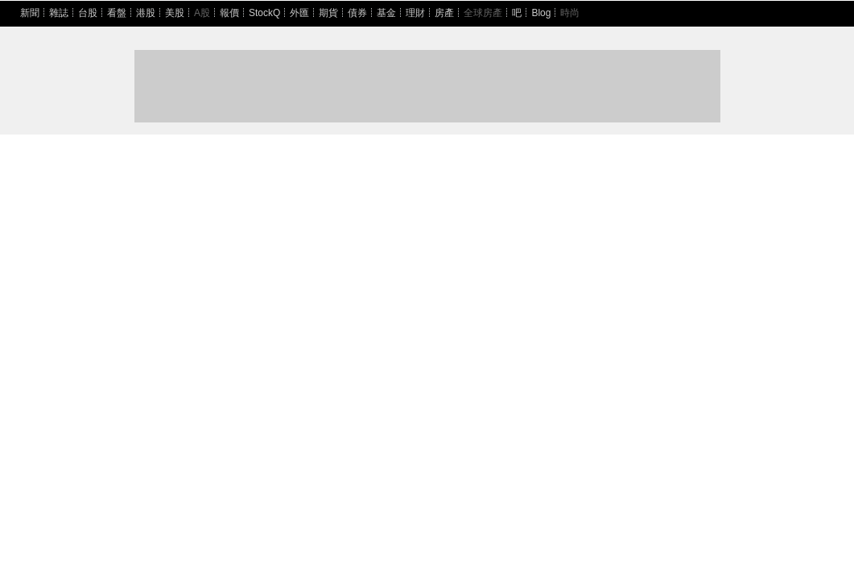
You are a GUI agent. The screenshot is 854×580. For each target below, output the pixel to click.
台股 (87, 13)
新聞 (29, 13)
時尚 (570, 13)
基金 (386, 13)
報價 (229, 13)
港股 (145, 13)
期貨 (328, 13)
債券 (357, 13)
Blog (541, 13)
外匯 (299, 13)
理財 (415, 13)
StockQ (264, 13)
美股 (174, 13)
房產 (444, 13)
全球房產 (483, 13)
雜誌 (58, 13)
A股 (202, 13)
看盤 (116, 13)
